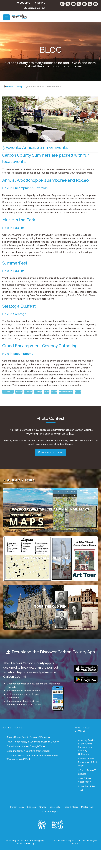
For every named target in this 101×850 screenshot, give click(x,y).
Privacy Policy (17, 807)
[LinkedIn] (95, 4)
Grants (42, 807)
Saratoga (38, 392)
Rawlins (19, 392)
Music (46, 392)
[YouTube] (73, 4)
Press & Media (71, 807)
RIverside (28, 392)
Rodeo (78, 392)
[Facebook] (62, 4)
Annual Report (51, 811)
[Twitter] (79, 4)
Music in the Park (66, 392)
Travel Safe (54, 807)
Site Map (31, 807)
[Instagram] (67, 4)
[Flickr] (84, 4)
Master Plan (87, 807)
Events (54, 392)
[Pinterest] (90, 4)
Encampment (8, 392)
